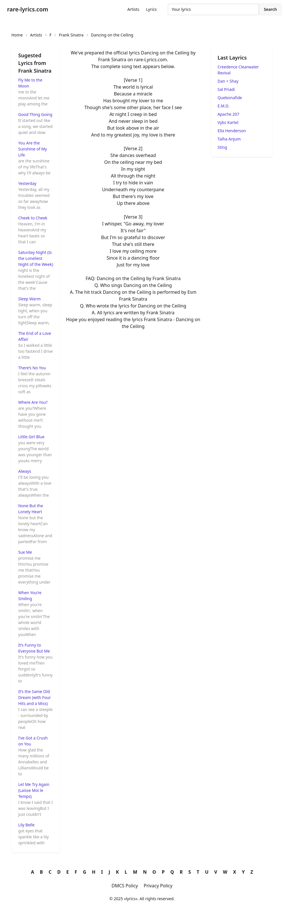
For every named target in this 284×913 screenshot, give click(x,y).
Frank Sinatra (71, 35)
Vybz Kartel (228, 122)
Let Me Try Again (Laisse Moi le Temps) (33, 790)
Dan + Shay (228, 81)
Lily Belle (26, 825)
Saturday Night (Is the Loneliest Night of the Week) (35, 258)
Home (17, 35)
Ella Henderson (232, 130)
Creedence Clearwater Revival (238, 70)
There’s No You (32, 367)
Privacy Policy (158, 886)
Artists (133, 9)
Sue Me (25, 552)
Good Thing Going (35, 114)
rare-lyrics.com (27, 9)
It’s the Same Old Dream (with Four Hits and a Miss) (34, 697)
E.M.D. (223, 106)
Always (24, 471)
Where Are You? (33, 402)
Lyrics (151, 9)
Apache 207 (228, 114)
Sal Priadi (226, 89)
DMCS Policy (125, 886)
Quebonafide (230, 97)
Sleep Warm (29, 298)
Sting (222, 147)
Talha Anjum (229, 139)
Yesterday (27, 183)
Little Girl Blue (31, 436)
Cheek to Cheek (32, 218)
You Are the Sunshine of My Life (32, 149)
